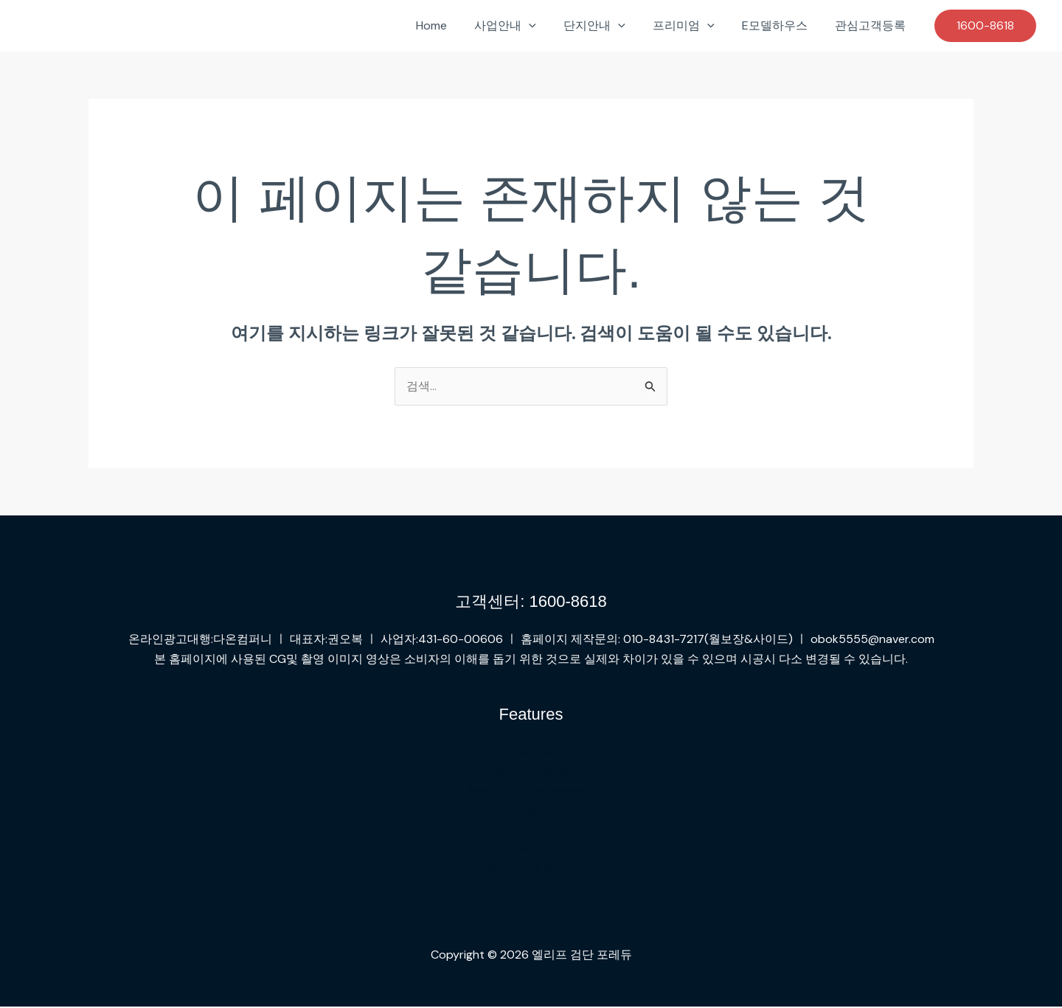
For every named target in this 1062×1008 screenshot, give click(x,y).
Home (452, 25)
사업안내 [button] (523, 26)
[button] (546, 26)
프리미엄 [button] (693, 26)
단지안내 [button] (608, 26)
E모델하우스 (780, 25)
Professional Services (531, 869)
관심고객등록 (872, 25)
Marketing (531, 830)
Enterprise (531, 752)
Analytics (531, 849)
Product (531, 810)
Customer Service (531, 771)
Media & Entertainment (531, 791)
